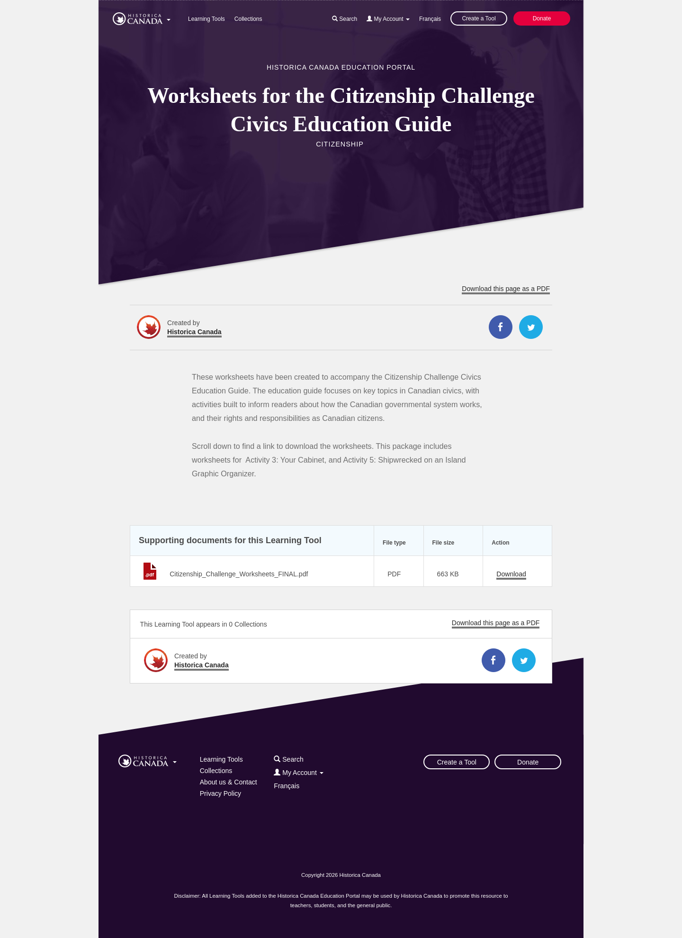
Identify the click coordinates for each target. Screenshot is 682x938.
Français (430, 19)
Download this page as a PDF (506, 288)
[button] (142, 17)
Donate (542, 18)
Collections (248, 19)
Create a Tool (478, 18)
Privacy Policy (220, 793)
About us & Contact (228, 782)
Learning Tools (206, 19)
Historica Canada (194, 332)
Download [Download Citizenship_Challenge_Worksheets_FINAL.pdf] (511, 574)
